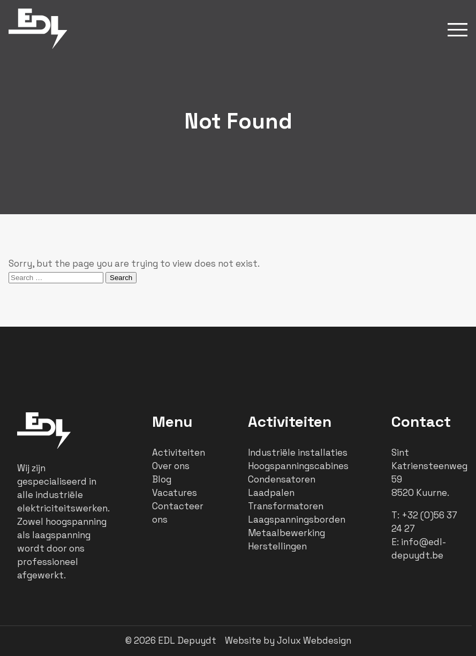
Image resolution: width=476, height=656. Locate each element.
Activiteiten (178, 452)
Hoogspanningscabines (298, 466)
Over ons (171, 466)
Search (121, 278)
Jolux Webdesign (314, 640)
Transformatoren (285, 506)
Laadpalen (271, 493)
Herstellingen (277, 546)
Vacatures (174, 493)
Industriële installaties (297, 452)
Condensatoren (281, 479)
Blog (161, 479)
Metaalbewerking (286, 533)
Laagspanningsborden (296, 519)
